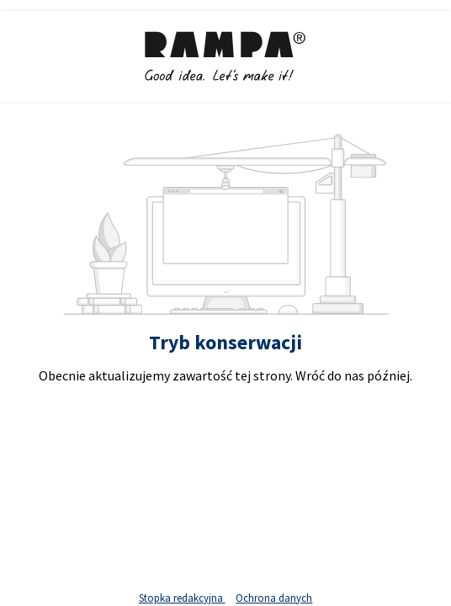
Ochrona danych (274, 597)
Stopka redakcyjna (182, 597)
